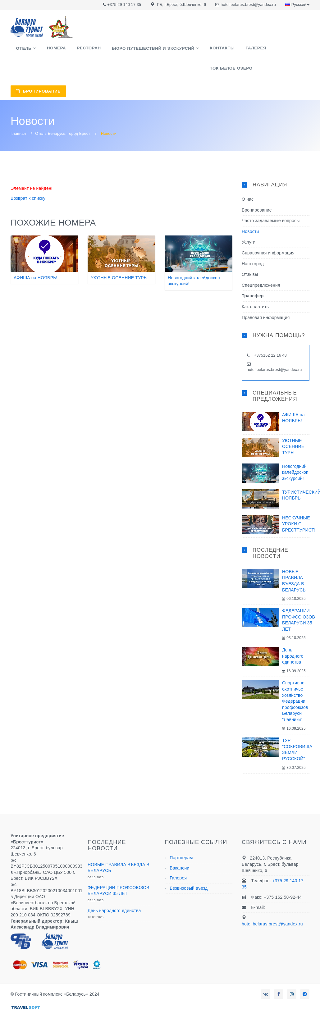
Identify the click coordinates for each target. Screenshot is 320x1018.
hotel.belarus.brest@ (265, 351)
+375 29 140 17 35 (124, 4)
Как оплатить (255, 288)
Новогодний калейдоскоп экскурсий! (295, 453)
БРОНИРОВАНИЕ (210, 75)
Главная (18, 115)
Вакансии (179, 849)
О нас (248, 180)
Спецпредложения (261, 266)
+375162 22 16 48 (270, 337)
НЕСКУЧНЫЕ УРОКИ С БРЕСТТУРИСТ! (298, 505)
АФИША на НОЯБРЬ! (35, 259)
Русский (297, 4)
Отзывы (250, 255)
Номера (48, 50)
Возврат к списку (28, 179)
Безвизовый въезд (189, 869)
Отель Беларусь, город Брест (62, 115)
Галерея (226, 50)
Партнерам (181, 839)
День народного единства (293, 637)
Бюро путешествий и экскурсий (134, 50)
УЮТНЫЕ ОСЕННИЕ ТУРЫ (119, 259)
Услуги (248, 223)
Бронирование (257, 191)
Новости (250, 212)
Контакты (198, 50)
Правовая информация (266, 298)
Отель (21, 50)
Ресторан (75, 50)
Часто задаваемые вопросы (271, 202)
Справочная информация (268, 234)
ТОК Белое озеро (264, 50)
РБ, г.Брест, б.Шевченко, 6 (181, 4)
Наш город (253, 245)
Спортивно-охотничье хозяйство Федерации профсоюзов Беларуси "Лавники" (295, 683)
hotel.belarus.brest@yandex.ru (248, 4)
